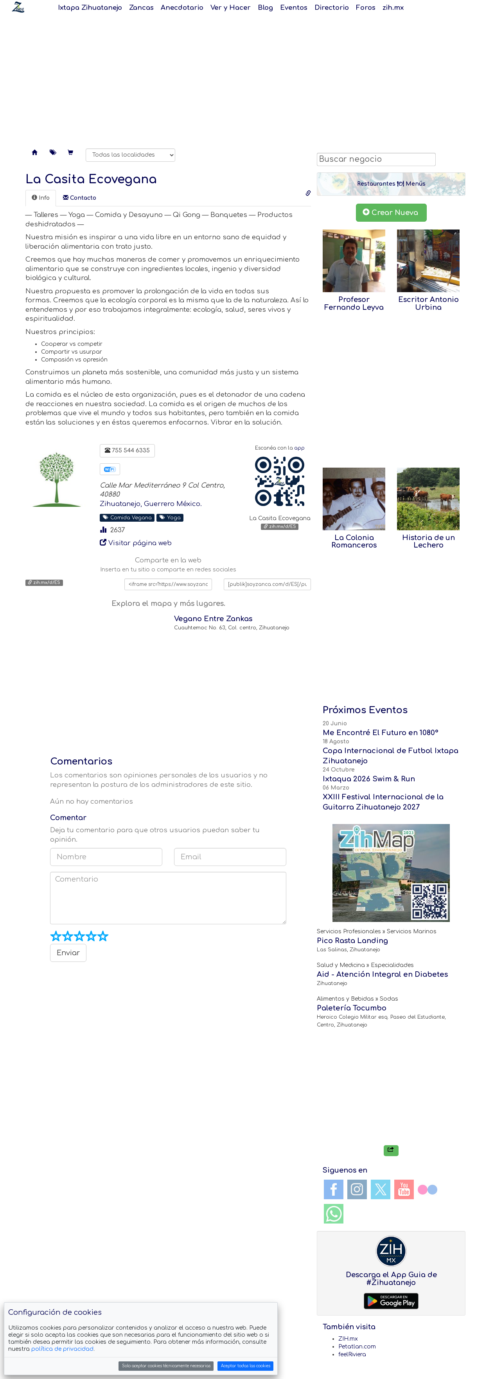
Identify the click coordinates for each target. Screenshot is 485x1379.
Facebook (333, 1189)
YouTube (404, 1189)
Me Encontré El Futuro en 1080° (380, 733)
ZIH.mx (348, 1339)
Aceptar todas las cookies (245, 1366)
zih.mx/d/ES (280, 526)
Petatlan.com (357, 1347)
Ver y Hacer (230, 7)
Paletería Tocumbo (351, 1008)
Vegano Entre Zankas (213, 619)
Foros (365, 7)
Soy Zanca (18, 7)
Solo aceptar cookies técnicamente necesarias (166, 1366)
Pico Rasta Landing (352, 941)
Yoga (170, 517)
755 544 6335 (127, 450)
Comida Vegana (127, 517)
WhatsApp (333, 1214)
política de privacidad (62, 1349)
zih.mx (393, 7)
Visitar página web (140, 543)
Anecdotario (182, 7)
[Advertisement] (242, 78)
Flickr (427, 1189)
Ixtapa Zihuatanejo (90, 7)
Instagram (357, 1189)
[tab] (40, 198)
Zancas (141, 7)
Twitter (380, 1189)
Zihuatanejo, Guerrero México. (151, 504)
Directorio (331, 7)
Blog (265, 7)
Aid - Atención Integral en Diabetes (382, 974)
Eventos (293, 7)
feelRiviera (352, 1354)
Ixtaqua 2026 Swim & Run (369, 779)
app (299, 448)
